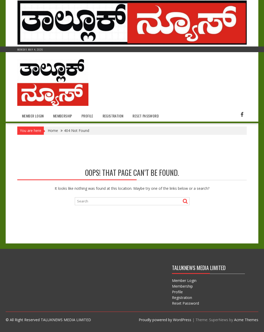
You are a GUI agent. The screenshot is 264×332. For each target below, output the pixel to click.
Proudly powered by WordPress (165, 319)
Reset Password (146, 115)
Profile (87, 115)
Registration (113, 115)
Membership (62, 115)
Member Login (33, 115)
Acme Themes (246, 319)
